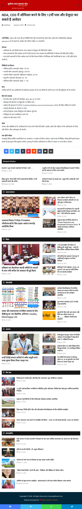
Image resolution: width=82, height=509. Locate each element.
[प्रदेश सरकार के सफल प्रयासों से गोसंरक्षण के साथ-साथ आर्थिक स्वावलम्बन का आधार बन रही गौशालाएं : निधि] (8, 442)
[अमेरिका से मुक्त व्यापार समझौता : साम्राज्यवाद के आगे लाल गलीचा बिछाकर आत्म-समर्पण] (8, 484)
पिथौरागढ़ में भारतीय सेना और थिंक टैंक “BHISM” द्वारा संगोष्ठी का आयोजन (39, 378)
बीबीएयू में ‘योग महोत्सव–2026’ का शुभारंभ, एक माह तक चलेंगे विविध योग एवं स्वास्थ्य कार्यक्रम (68, 269)
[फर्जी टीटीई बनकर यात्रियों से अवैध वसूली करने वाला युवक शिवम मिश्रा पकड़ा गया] (20, 344)
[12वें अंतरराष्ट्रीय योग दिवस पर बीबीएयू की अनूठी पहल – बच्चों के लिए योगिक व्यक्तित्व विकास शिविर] (49, 248)
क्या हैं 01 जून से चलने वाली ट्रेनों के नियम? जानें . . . (17, 168)
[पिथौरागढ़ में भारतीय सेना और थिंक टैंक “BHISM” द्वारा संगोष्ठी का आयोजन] (8, 381)
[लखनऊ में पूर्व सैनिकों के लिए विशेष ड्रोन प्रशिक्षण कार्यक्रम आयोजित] (8, 402)
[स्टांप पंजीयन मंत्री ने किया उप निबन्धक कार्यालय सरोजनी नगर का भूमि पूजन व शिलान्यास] (49, 201)
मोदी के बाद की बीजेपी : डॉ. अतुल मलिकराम (30, 449)
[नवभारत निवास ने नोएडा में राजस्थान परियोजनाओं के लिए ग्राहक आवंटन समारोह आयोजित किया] (20, 207)
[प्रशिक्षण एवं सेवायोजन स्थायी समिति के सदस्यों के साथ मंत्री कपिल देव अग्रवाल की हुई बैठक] (20, 254)
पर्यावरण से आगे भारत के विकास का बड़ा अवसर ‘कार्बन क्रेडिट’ (35, 460)
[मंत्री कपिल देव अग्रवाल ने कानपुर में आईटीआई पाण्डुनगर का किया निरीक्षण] (49, 259)
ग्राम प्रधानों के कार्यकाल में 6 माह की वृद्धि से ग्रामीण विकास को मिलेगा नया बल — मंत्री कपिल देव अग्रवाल (68, 211)
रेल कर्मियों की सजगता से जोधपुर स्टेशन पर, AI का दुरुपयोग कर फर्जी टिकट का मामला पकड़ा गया (68, 359)
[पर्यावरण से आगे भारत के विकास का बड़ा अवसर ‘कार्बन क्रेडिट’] (8, 463)
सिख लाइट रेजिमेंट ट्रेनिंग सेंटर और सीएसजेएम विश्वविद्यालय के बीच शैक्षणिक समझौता (42, 409)
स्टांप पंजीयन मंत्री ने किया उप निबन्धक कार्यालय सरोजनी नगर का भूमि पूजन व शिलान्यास (68, 200)
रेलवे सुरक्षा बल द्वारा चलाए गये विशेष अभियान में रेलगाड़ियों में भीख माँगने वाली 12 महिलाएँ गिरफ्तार (68, 337)
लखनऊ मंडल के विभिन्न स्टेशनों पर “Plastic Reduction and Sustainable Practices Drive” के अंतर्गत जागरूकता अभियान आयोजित (68, 224)
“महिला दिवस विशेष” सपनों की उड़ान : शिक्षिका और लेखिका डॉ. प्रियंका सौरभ (40, 470)
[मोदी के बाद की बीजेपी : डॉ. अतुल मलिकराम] (8, 452)
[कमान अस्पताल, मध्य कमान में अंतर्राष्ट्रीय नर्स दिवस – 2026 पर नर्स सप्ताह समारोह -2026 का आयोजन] (8, 423)
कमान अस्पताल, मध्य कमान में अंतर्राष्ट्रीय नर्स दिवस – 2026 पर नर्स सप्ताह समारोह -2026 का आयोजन (48, 420)
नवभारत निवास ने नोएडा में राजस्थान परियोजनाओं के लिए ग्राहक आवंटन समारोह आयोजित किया (18, 223)
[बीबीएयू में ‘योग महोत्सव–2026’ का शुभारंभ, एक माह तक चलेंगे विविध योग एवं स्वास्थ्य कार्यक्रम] (49, 270)
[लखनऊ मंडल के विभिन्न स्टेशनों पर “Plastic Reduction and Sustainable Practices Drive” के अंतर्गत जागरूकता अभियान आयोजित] (49, 223)
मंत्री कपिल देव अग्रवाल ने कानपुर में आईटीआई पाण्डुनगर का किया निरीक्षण (68, 258)
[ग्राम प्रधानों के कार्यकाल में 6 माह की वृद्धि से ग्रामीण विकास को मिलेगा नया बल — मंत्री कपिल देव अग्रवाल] (49, 212)
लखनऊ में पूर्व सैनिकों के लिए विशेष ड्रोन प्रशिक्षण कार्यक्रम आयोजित (37, 399)
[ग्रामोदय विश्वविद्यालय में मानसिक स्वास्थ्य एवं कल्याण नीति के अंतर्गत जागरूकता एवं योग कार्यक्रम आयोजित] (49, 291)
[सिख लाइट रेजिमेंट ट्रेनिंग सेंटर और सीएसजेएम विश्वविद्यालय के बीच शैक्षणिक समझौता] (8, 412)
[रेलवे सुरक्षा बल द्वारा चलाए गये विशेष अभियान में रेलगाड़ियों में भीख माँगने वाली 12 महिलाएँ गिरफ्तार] (49, 338)
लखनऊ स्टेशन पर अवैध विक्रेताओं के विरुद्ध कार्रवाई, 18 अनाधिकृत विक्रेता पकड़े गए (68, 348)
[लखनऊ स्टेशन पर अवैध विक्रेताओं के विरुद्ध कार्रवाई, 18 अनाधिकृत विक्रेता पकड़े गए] (49, 349)
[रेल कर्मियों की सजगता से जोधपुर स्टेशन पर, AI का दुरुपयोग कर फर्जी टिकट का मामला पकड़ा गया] (49, 360)
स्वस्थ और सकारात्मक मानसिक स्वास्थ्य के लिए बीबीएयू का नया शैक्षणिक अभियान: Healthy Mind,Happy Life (20, 314)
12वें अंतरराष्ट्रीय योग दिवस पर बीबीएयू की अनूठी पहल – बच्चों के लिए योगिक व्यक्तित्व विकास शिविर (68, 247)
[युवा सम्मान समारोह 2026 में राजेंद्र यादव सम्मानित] (49, 305)
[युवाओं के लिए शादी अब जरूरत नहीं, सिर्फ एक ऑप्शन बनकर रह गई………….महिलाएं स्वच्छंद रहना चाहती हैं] (49, 315)
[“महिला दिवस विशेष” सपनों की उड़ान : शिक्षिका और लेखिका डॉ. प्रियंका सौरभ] (8, 473)
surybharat (7, 25)
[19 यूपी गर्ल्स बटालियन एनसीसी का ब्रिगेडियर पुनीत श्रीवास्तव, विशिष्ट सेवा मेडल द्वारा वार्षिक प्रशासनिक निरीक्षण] (8, 392)
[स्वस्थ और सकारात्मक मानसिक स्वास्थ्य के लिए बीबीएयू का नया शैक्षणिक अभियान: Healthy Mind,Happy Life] (20, 297)
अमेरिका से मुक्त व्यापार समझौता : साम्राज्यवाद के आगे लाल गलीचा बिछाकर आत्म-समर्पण (44, 481)
